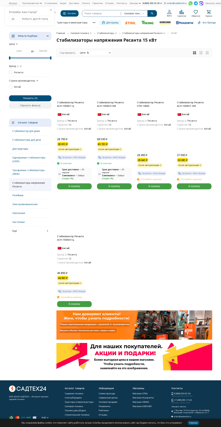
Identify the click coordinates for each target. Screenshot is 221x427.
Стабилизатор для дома (26, 131)
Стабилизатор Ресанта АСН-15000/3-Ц (70, 238)
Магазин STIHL (140, 393)
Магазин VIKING (141, 401)
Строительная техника (77, 414)
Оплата (86, 3)
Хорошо (193, 422)
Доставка (74, 3)
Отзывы (109, 3)
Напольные (18, 213)
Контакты (122, 3)
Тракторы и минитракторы (72, 22)
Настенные (18, 222)
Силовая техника (80, 33)
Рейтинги (104, 410)
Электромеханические (25, 204)
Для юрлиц (110, 22)
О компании (50, 3)
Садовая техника (74, 393)
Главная (60, 33)
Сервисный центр (108, 397)
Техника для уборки (75, 410)
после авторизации (70, 149)
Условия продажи (108, 401)
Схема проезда (107, 393)
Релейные (17, 195)
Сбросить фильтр (30, 105)
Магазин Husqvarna (143, 397)
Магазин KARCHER (142, 406)
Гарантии (98, 3)
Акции (63, 3)
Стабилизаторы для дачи (26, 139)
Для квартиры (20, 148)
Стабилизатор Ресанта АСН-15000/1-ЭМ (190, 104)
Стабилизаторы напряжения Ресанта (142, 33)
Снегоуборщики (73, 397)
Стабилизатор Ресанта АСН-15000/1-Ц (70, 104)
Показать (28, 98)
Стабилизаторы (105, 33)
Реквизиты (104, 406)
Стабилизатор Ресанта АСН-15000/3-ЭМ (110, 104)
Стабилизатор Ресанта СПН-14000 (150, 104)
